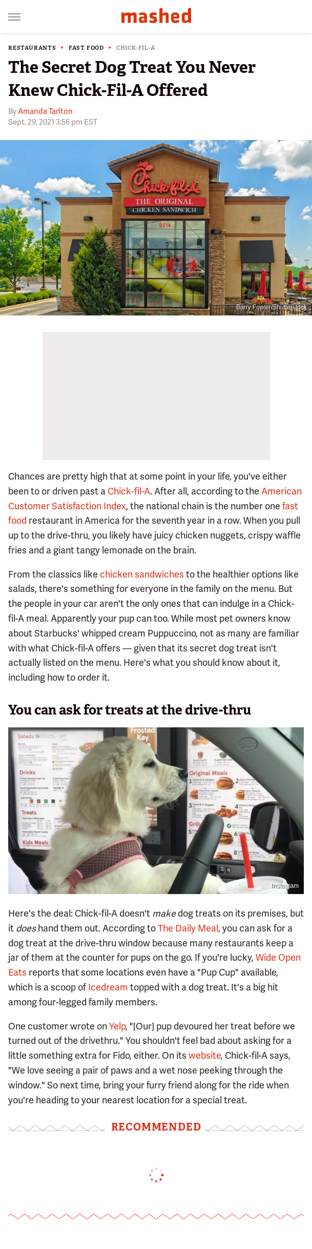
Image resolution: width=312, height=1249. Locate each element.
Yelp (117, 1026)
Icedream (108, 987)
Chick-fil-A (135, 48)
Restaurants (32, 48)
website (205, 1055)
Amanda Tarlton (45, 111)
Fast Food (86, 48)
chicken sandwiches (142, 574)
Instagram (285, 886)
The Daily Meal (188, 928)
